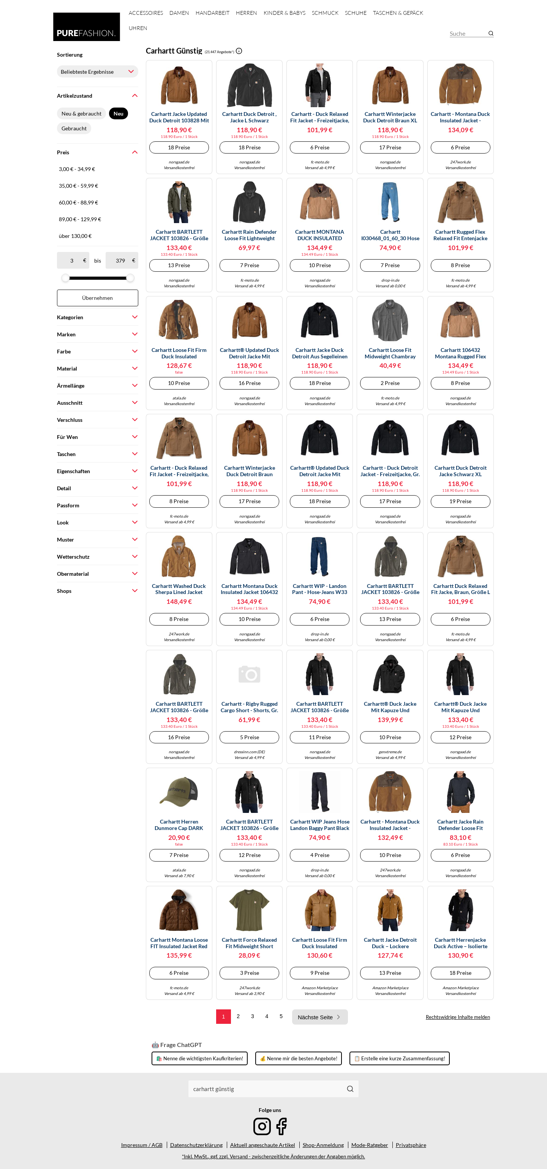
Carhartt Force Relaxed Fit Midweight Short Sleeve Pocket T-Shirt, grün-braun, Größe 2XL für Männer (249, 943)
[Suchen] (350, 1089)
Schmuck (325, 13)
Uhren (138, 28)
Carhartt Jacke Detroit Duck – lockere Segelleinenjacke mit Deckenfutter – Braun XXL (390, 943)
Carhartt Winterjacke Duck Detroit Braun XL (390, 117)
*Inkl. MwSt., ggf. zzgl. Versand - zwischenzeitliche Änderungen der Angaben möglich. (273, 1156)
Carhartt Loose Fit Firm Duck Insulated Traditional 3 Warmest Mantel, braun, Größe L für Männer (319, 943)
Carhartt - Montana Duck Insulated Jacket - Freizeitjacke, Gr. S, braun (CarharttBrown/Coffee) (390, 825)
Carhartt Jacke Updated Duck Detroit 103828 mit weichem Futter (179, 117)
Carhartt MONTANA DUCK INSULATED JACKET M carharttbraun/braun (319, 235)
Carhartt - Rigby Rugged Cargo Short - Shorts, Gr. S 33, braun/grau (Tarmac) (249, 707)
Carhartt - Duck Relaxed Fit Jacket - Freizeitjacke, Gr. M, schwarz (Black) (319, 117)
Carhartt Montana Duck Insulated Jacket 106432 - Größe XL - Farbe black (249, 589)
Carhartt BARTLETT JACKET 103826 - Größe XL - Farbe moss (179, 707)
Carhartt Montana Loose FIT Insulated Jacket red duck (179, 943)
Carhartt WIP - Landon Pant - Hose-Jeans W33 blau (319, 589)
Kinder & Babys (284, 13)
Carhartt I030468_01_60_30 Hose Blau (390, 235)
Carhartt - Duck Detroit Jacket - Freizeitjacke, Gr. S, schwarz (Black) (390, 471)
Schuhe (356, 13)
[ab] (71, 260)
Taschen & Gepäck (398, 13)
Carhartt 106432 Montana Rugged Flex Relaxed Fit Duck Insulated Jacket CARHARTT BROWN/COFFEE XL (460, 353)
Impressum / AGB (142, 1145)
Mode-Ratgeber (369, 1145)
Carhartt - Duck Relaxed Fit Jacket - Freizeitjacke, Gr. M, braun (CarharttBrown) (179, 471)
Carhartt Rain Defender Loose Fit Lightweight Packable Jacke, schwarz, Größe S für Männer (249, 235)
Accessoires (146, 13)
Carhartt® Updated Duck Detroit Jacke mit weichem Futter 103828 (249, 353)
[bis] (120, 260)
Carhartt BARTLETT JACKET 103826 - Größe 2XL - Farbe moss (390, 589)
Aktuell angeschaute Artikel (262, 1145)
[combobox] (266, 1089)
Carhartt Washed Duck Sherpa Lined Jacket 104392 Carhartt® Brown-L (179, 589)
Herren (246, 13)
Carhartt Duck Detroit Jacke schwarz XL (461, 471)
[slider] (65, 278)
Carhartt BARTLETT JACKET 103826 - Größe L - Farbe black (249, 825)
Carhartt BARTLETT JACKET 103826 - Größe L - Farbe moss (179, 235)
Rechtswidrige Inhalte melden (458, 1017)
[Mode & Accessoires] (86, 27)
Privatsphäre (411, 1145)
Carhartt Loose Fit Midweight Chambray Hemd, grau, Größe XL (390, 353)
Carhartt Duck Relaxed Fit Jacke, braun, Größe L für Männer (460, 589)
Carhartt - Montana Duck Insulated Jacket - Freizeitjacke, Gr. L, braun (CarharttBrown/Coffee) (460, 117)
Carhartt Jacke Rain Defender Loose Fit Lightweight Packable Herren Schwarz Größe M (460, 825)
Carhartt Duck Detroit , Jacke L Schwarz (249, 117)
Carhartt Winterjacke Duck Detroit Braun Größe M (249, 471)
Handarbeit (212, 13)
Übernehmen (97, 298)
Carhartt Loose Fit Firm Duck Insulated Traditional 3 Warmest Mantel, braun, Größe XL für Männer (179, 353)
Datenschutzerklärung (196, 1145)
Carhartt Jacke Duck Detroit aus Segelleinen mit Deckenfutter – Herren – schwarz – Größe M (320, 353)
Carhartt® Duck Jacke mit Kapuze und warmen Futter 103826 (390, 707)
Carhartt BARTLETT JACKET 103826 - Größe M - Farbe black (320, 707)
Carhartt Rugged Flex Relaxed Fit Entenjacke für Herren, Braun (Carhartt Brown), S (460, 235)
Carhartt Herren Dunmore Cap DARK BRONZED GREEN (179, 825)
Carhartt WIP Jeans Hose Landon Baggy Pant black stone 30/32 (319, 825)
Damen (179, 13)
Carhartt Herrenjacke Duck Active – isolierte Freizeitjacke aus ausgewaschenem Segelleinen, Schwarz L (460, 943)
